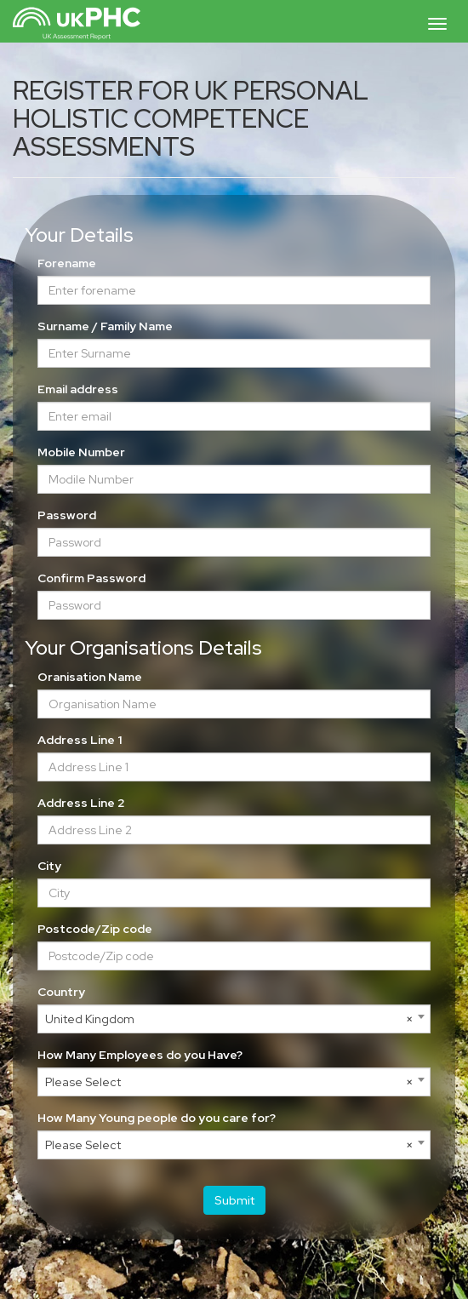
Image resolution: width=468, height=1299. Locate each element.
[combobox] (234, 1018)
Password (66, 515)
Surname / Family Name (105, 326)
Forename (66, 263)
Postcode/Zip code (94, 928)
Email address (77, 389)
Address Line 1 (79, 739)
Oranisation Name (89, 676)
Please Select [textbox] (229, 1082)
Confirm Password (91, 578)
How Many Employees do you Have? (140, 1054)
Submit (234, 1200)
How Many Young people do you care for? (156, 1117)
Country (61, 991)
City (49, 865)
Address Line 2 (81, 802)
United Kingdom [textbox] (229, 1019)
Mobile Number (81, 452)
